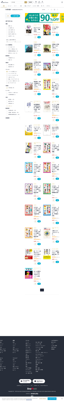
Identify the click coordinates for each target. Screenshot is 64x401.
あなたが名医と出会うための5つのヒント (55, 129)
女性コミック (28, 345)
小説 (1, 347)
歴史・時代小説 (28, 362)
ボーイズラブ (28, 369)
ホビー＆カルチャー (39, 354)
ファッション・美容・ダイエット (42, 352)
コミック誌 (28, 347)
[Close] (62, 398)
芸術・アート (38, 361)
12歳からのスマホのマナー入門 (55, 232)
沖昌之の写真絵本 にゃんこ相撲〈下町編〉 (55, 64)
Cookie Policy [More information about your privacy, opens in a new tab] (29, 399)
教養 (36, 366)
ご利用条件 (35, 385)
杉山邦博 (35, 32)
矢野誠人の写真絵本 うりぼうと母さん (55, 46)
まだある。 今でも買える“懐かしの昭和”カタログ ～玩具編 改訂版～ (37, 189)
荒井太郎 (38, 32)
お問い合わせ (53, 347)
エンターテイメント (39, 359)
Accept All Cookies (52, 398)
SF (26, 361)
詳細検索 (30, 2)
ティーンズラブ (28, 371)
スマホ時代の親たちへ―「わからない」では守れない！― (37, 148)
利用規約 (52, 349)
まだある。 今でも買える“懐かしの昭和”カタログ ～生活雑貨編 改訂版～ (55, 190)
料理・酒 (37, 350)
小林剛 (35, 131)
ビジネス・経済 (38, 343)
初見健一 (53, 91)
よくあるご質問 (54, 345)
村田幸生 (53, 131)
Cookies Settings (43, 385)
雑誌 (26, 366)
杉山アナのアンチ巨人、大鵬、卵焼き (37, 29)
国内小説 (27, 355)
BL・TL (1, 352)
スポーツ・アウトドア (40, 355)
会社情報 (18, 385)
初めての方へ (53, 342)
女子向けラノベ (28, 352)
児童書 (37, 371)
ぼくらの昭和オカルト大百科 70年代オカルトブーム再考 (37, 274)
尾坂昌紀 (35, 87)
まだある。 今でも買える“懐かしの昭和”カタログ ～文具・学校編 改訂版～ (55, 211)
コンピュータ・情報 (39, 347)
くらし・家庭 (38, 349)
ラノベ (1, 345)
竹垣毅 (38, 68)
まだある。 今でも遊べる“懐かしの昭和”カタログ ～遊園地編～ (55, 148)
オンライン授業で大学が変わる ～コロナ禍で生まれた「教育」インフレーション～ (55, 108)
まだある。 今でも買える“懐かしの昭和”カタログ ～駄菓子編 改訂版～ (37, 210)
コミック (1, 343)
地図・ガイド (38, 357)
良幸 (38, 87)
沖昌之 (53, 66)
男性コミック (28, 343)
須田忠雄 (35, 257)
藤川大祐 (53, 235)
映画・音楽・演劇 (39, 362)
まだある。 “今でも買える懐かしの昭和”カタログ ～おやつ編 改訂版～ (55, 86)
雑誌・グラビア (3, 349)
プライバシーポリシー (26, 385)
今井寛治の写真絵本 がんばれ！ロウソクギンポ (37, 65)
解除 (8, 15)
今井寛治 (35, 68)
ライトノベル (28, 349)
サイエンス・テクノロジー (40, 345)
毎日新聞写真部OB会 (37, 113)
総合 (1, 342)
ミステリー (28, 359)
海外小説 (27, 357)
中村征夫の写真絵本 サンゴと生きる (37, 46)
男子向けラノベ (28, 350)
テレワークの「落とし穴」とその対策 (37, 129)
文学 (26, 364)
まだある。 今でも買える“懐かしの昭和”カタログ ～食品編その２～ (55, 168)
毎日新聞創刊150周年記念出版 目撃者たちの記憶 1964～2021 (37, 107)
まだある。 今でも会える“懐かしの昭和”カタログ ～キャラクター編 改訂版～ (37, 168)
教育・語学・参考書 (39, 369)
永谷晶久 (53, 30)
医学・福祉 (38, 367)
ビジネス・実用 (3, 350)
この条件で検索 (15, 15)
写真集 (37, 364)
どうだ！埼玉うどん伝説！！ (55, 28)
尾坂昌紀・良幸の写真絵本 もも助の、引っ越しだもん (37, 84)
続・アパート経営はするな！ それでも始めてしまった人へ (37, 254)
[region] (32, 399)
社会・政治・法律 (39, 342)
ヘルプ (52, 343)
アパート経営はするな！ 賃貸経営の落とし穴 (55, 253)
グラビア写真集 (28, 367)
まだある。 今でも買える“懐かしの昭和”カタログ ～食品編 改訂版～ (37, 233)
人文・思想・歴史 (29, 373)
